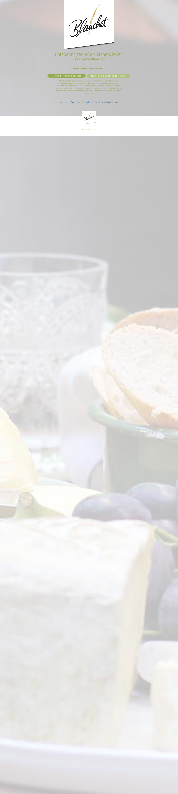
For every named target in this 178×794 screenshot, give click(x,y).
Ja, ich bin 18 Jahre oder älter (66, 75)
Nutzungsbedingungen (108, 102)
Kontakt (86, 102)
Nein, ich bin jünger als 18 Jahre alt (108, 75)
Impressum (64, 102)
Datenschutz (76, 102)
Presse (94, 102)
